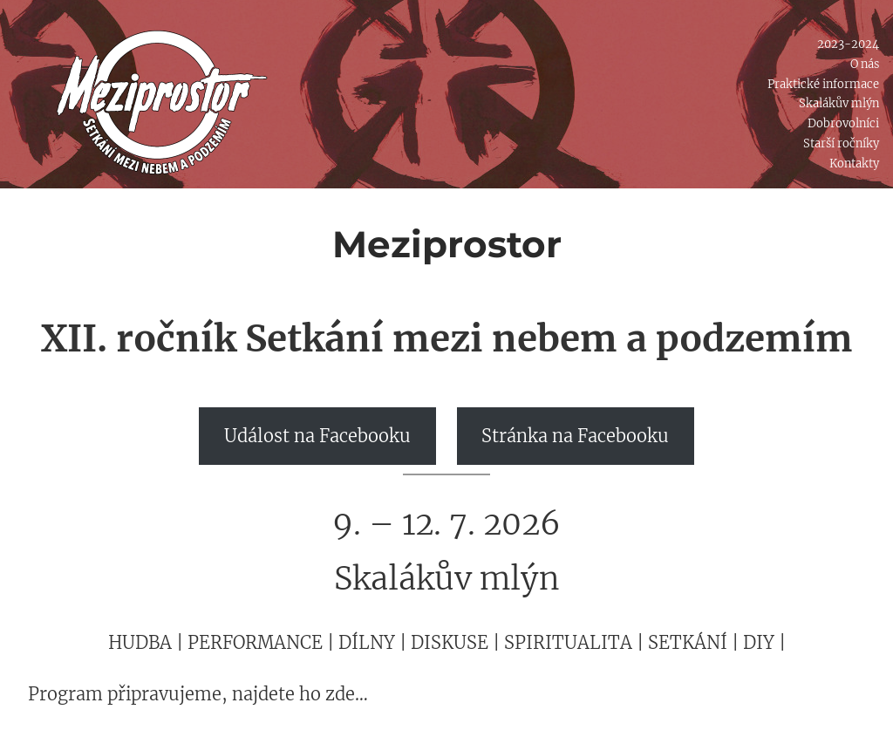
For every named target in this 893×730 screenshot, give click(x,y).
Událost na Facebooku (317, 436)
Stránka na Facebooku (575, 436)
